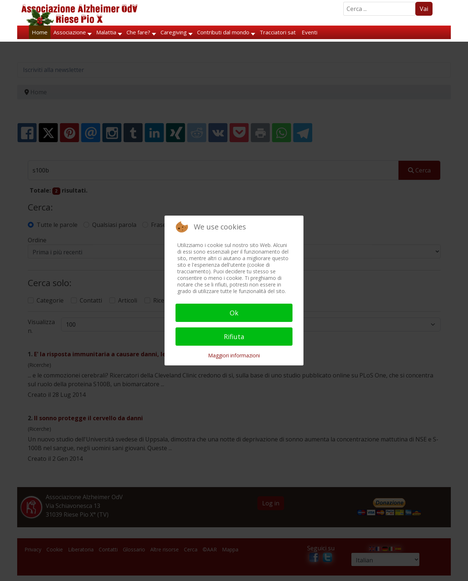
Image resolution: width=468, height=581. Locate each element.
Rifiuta (234, 336)
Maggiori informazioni (234, 355)
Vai (424, 9)
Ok (234, 312)
